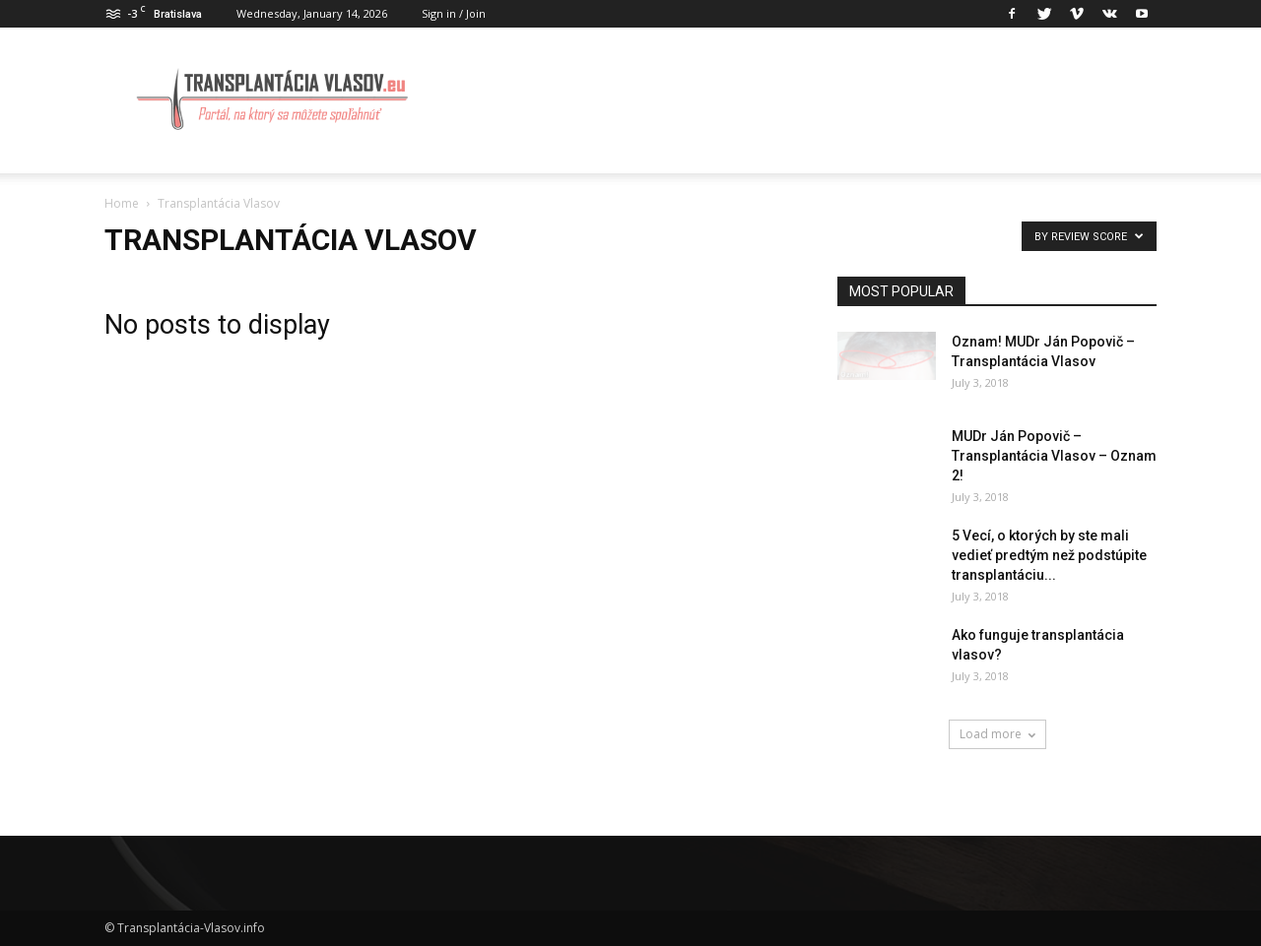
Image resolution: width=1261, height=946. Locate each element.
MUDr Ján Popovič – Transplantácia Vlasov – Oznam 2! (1054, 455)
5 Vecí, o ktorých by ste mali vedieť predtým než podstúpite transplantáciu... (1049, 555)
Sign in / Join (454, 13)
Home (121, 203)
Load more (997, 733)
